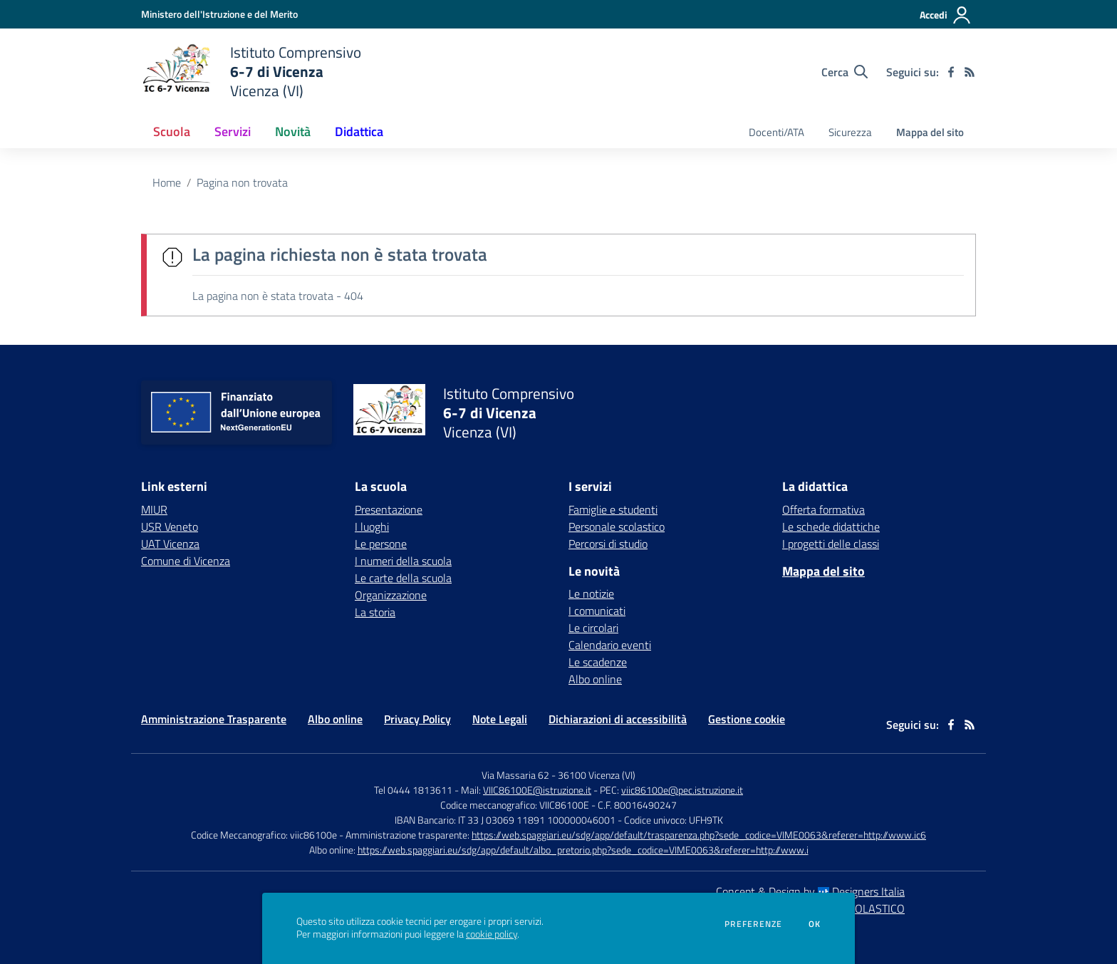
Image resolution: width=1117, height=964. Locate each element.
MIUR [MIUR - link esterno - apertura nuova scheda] (154, 509)
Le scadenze (597, 661)
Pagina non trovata (242, 182)
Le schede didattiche (831, 526)
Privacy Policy (417, 718)
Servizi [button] (232, 131)
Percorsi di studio (608, 543)
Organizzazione (391, 594)
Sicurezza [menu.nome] (850, 132)
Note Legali (499, 718)
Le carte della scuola (403, 577)
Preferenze (753, 924)
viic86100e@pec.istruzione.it (682, 789)
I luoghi (372, 526)
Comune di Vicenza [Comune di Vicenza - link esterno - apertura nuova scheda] (185, 560)
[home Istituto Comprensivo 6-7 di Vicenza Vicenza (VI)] (251, 71)
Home (166, 182)
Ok (815, 924)
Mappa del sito (930, 132)
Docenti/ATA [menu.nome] (776, 132)
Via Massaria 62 (515, 774)
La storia (375, 612)
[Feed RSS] (969, 72)
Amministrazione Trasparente (213, 718)
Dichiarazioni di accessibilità (618, 718)
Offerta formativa (823, 509)
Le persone (381, 543)
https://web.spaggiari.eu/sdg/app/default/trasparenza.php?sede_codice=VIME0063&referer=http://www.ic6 (699, 834)
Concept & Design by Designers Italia (810, 891)
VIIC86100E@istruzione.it (537, 789)
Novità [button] (293, 131)
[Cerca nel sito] (844, 72)
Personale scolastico (616, 526)
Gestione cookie (746, 718)
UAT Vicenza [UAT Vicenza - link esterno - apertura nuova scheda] (170, 543)
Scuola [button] (171, 131)
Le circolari (593, 627)
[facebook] (951, 72)
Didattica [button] (359, 131)
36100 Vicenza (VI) (596, 774)
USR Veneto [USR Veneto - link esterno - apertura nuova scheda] (169, 526)
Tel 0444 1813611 (413, 789)
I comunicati (596, 610)
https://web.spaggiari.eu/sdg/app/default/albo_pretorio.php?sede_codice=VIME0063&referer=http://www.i (583, 849)
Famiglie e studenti (613, 509)
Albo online (595, 679)
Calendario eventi (609, 644)
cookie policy (491, 934)
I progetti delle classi (830, 543)
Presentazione (388, 509)
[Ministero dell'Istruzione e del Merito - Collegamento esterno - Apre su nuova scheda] (219, 13)
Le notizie (591, 593)
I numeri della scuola (403, 560)
